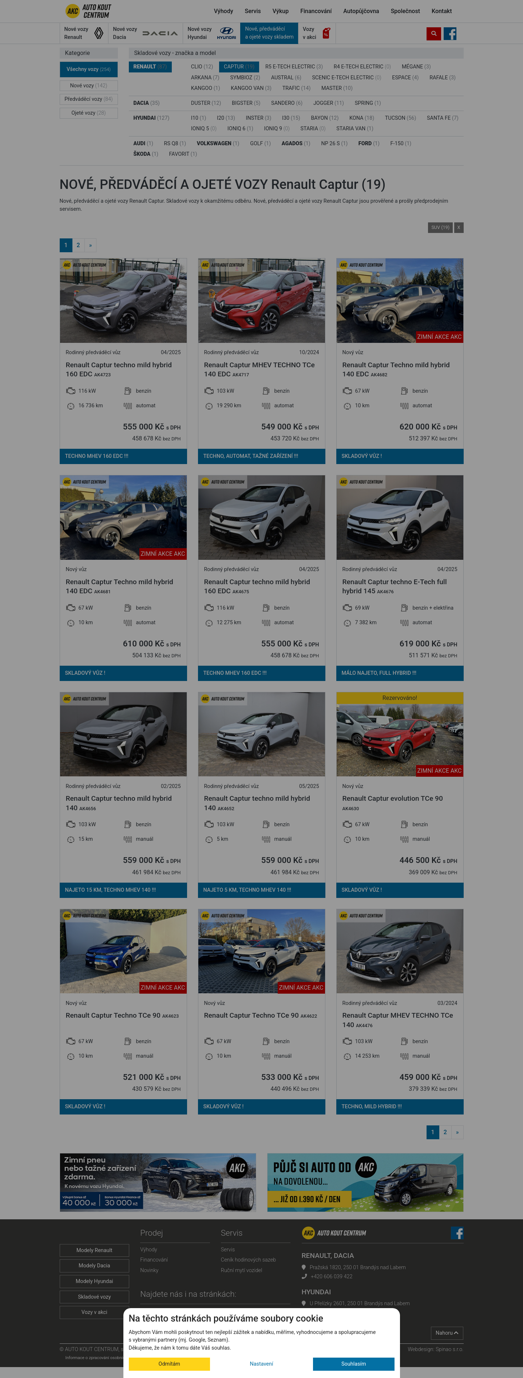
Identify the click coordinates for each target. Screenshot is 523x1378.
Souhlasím (353, 1364)
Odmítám (169, 1364)
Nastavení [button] (261, 1364)
